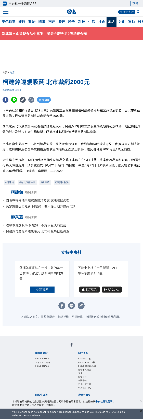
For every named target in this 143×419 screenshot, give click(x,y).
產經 (61, 22)
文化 (121, 22)
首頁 (5, 72)
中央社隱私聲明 (104, 401)
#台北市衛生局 (27, 182)
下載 (135, 3)
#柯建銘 (9, 182)
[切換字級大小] (31, 100)
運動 (131, 22)
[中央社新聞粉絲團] (72, 345)
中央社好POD (85, 388)
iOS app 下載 (84, 359)
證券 (71, 22)
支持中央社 (127, 11)
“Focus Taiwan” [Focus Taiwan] (31, 415)
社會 (101, 22)
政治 (31, 22)
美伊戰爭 (8, 22)
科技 (81, 22)
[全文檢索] (138, 12)
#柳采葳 (45, 182)
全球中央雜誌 (84, 369)
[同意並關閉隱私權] (141, 401)
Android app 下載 (86, 362)
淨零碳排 (82, 377)
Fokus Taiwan (42, 366)
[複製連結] (23, 100)
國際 (41, 22)
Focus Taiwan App (87, 366)
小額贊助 (42, 289)
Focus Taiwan (42, 359)
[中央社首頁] (71, 11)
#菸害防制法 (62, 182)
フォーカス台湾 (42, 362)
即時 (21, 22)
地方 (111, 22)
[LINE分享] (14, 100)
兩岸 (51, 22)
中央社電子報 (84, 384)
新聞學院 (82, 380)
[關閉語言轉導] (141, 411)
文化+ (81, 373)
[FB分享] (5, 100)
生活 (91, 22)
